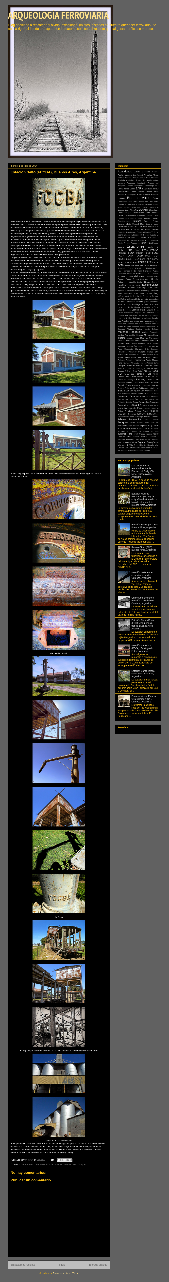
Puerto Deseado (144, 366)
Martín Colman (151, 329)
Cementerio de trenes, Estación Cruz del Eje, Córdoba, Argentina (143, 600)
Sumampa (139, 417)
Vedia (128, 437)
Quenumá (122, 371)
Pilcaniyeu (135, 363)
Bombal (146, 195)
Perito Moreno (152, 360)
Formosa (126, 271)
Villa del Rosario (146, 445)
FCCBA (49, 1164)
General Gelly (152, 276)
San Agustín (135, 391)
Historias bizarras (149, 284)
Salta (120, 390)
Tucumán (122, 434)
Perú (120, 363)
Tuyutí (135, 434)
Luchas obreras (151, 324)
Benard (141, 192)
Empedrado (135, 243)
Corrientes (122, 226)
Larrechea (128, 313)
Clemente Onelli (144, 216)
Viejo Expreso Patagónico (145, 442)
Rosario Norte (124, 385)
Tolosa (133, 428)
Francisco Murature (126, 274)
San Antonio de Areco (127, 394)
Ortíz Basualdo (151, 349)
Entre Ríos (146, 243)
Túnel (130, 434)
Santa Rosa (148, 405)
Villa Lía (140, 448)
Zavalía (147, 451)
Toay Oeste (153, 425)
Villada (147, 448)
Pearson (141, 357)
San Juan (129, 399)
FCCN (121, 255)
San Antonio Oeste (126, 396)
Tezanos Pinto (142, 422)
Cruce (130, 227)
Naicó (134, 344)
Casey (144, 207)
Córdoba (137, 221)
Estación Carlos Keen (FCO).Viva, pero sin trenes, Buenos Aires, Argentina (143, 624)
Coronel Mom (138, 224)
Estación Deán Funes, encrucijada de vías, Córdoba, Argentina (143, 575)
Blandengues (130, 195)
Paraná (143, 355)
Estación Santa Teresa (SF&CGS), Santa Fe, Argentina (143, 674)
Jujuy (156, 293)
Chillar (140, 213)
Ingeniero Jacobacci (126, 291)
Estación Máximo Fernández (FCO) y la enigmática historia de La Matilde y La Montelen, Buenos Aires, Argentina (144, 499)
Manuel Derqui (146, 326)
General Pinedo (124, 279)
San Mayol (149, 399)
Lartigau (137, 313)
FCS (150, 262)
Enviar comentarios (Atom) (65, 1273)
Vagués (149, 434)
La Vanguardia (124, 307)
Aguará (140, 175)
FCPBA (155, 259)
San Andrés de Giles (149, 391)
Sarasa (147, 408)
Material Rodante (63, 1164)
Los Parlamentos (147, 321)
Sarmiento (129, 411)
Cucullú (149, 227)
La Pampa (141, 301)
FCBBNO (122, 253)
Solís (156, 414)
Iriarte (137, 291)
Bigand (121, 195)
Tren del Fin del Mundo (128, 431)
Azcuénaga (149, 186)
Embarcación (143, 240)
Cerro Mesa (130, 210)
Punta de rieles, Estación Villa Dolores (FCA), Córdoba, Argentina (144, 699)
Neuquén (121, 346)
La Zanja (154, 307)
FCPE (126, 262)
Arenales (154, 178)
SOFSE (139, 414)
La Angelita (134, 296)
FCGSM (139, 256)
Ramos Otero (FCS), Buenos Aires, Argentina (144, 548)
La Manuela (130, 302)
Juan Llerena (146, 293)
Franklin (155, 274)
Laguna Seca (152, 310)
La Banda (144, 296)
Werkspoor (138, 451)
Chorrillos (154, 213)
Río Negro (141, 379)
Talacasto (154, 417)
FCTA (156, 262)
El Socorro (132, 240)
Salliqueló (155, 388)
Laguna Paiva (138, 310)
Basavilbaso (123, 192)
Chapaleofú (153, 210)
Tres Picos (154, 431)
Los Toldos (140, 324)
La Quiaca (127, 304)
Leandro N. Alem (125, 318)
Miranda (121, 341)
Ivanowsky (145, 291)
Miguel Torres (133, 338)
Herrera (131, 285)
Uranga (142, 434)
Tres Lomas (144, 431)
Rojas (141, 383)
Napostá (141, 344)
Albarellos (148, 175)
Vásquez (121, 437)
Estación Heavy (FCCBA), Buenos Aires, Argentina (145, 526)
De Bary (121, 229)
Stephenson (123, 417)
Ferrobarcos (144, 265)
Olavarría (138, 349)
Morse (137, 341)
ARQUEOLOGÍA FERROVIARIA (58, 15)
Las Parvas (143, 315)
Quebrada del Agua (149, 368)
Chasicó (121, 213)
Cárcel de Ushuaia (144, 204)
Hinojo (137, 285)
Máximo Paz (123, 335)
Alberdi (155, 175)
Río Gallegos (129, 380)
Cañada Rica (142, 202)
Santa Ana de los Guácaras (145, 402)
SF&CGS (154, 411)
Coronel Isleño (124, 224)
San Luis (139, 399)
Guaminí (155, 282)
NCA (149, 344)
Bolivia (139, 195)
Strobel (131, 417)
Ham (120, 285)
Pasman (150, 355)
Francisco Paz (143, 274)
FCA (130, 250)
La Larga (141, 299)
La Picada (151, 302)
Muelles (145, 341)
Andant (128, 178)
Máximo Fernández (150, 332)
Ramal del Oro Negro (147, 374)
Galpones (139, 276)
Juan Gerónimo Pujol (128, 293)
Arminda (121, 180)
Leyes (143, 318)
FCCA (131, 253)
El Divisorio (130, 238)
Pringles (121, 366)
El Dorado (141, 238)
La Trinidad (153, 304)
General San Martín (141, 279)
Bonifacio (154, 195)
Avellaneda (138, 186)
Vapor (155, 434)
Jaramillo (154, 290)
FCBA (145, 250)
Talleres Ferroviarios (129, 419)
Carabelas (131, 204)
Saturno (138, 411)
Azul (156, 186)
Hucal (150, 288)
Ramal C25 (129, 374)
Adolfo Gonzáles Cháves (146, 172)
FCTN (121, 265)
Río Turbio (153, 379)
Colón (156, 216)
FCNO (129, 259)
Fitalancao (150, 268)
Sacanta (146, 385)
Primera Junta (152, 363)
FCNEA (121, 259)
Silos (125, 414)
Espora (121, 247)
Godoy (140, 282)
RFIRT (151, 377)
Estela (150, 247)
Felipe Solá (129, 265)
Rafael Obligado (144, 371)
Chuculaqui (131, 216)
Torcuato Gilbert (143, 428)
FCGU (148, 256)
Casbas (127, 207)
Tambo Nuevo (151, 420)
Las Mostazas (131, 315)
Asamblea (131, 183)
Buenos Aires (27, 1164)
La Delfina (122, 299)
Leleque (136, 318)
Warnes (130, 451)
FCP (149, 259)
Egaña (153, 235)
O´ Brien (147, 346)
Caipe (134, 202)
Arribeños (130, 180)
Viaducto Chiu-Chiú (140, 437)
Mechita (132, 335)
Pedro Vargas (152, 357)
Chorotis (146, 213)
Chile (134, 213)
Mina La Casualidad (149, 338)
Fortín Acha (136, 271)
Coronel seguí (152, 224)
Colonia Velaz (136, 219)
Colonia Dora (123, 219)
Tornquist (154, 428)
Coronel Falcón (151, 221)
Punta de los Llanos (131, 368)
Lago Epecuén (124, 310)
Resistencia (142, 377)
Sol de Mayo (148, 414)
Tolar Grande (124, 428)
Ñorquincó (138, 346)
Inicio (62, 1264)
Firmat (143, 268)
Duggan (127, 235)
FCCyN (130, 256)
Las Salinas (153, 315)
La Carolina (153, 296)
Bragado (121, 198)
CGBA (138, 209)
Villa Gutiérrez (130, 448)
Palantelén (122, 352)
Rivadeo (121, 383)
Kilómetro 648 (123, 296)
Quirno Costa (131, 371)
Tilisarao (135, 426)
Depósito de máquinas (127, 232)
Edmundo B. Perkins (140, 235)
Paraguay (132, 352)
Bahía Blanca (123, 189)
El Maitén (151, 238)
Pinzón (143, 363)
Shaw (120, 414)
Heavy (125, 285)
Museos (154, 340)
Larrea (120, 313)
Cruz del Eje (140, 226)
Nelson (155, 344)
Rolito (147, 383)
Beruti (156, 192)
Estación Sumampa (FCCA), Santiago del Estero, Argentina (142, 648)
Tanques (82, 1164)
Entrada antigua (98, 1264)
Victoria (121, 442)
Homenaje (141, 288)
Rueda (135, 385)
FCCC (148, 253)
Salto (74, 1164)
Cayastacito (153, 207)
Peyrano (126, 363)
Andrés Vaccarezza (141, 178)
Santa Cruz (123, 405)
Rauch (133, 377)
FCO (136, 258)
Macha (120, 326)
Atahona (129, 186)
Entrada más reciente (23, 1264)
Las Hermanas (148, 313)
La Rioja (136, 304)
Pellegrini (129, 360)
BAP (138, 188)
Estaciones (39, 1164)
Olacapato (128, 349)
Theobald (154, 422)
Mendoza (148, 335)
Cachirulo (122, 202)
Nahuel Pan (124, 343)
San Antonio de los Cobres (147, 394)
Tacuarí (147, 417)
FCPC (120, 262)
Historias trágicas (126, 288)
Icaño (156, 288)
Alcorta (121, 178)
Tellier (132, 422)
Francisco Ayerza (150, 271)
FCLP (155, 255)
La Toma (144, 304)
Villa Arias (133, 445)
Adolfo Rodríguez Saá (127, 175)
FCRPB (142, 262)
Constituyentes (124, 221)
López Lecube (153, 318)
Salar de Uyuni (131, 388)
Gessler (154, 279)
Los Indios (134, 321)
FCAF (137, 250)
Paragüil (141, 352)
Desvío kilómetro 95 (145, 232)
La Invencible (132, 299)
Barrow (155, 189)
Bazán (133, 192)
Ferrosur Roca (134, 268)
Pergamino (140, 360)
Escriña (155, 243)
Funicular (121, 276)
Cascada (136, 207)
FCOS (142, 259)
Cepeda (121, 210)
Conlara (155, 219)
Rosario (154, 382)
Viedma (128, 442)
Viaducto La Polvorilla (149, 440)
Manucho (135, 326)
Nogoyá (130, 346)
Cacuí (128, 202)
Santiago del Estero (133, 408)
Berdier (149, 192)
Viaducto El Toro (132, 440)
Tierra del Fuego (125, 426)
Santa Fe (135, 405)
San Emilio (140, 396)
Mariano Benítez (134, 329)
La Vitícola (145, 307)
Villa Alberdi (123, 445)
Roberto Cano (132, 383)
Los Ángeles (123, 321)
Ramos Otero (124, 377)
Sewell (145, 411)
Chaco (145, 210)
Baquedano (147, 189)
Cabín (155, 198)
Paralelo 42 (134, 355)
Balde (132, 189)
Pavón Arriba (130, 357)
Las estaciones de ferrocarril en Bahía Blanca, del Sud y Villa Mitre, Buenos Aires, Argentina (143, 471)
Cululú (155, 227)
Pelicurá (121, 360)
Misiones (130, 341)
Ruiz (140, 385)
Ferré (137, 265)
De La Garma (132, 229)
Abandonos (125, 171)
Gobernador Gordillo (127, 282)
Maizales (127, 326)
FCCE (155, 253)
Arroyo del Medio (144, 180)
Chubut (121, 216)
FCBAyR (154, 250)
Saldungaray (144, 388)
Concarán (147, 219)
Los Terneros (128, 324)
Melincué (139, 335)
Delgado (155, 229)
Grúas (147, 282)
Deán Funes (145, 229)
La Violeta (135, 307)
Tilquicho (143, 426)
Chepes (128, 213)
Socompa (132, 414)
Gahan (130, 276)
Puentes (131, 365)
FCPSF (133, 262)
